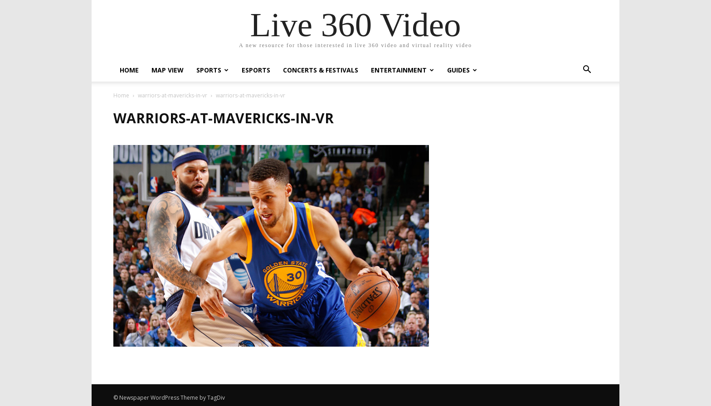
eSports (256, 70)
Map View (167, 70)
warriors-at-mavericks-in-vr (172, 95)
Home (129, 70)
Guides (462, 70)
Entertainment (402, 70)
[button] (587, 70)
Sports (212, 70)
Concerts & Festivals (320, 70)
